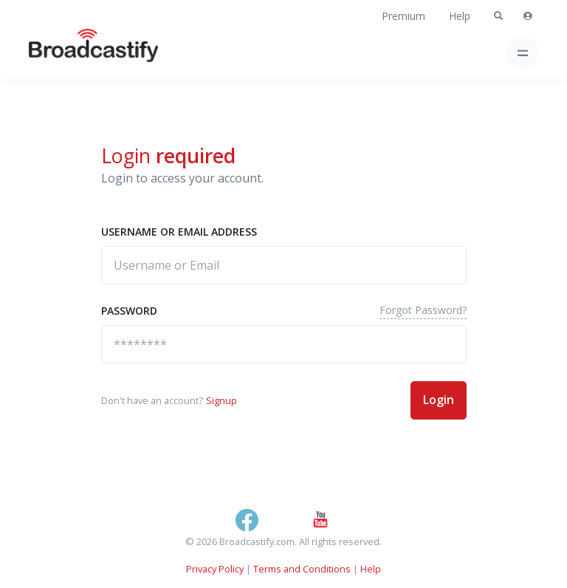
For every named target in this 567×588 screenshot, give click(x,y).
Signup (221, 400)
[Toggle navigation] (522, 53)
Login (438, 400)
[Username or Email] (284, 265)
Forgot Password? (423, 310)
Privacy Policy (215, 568)
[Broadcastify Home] (70, 53)
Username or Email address (179, 232)
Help (459, 16)
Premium (403, 16)
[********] (284, 344)
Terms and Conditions (302, 568)
